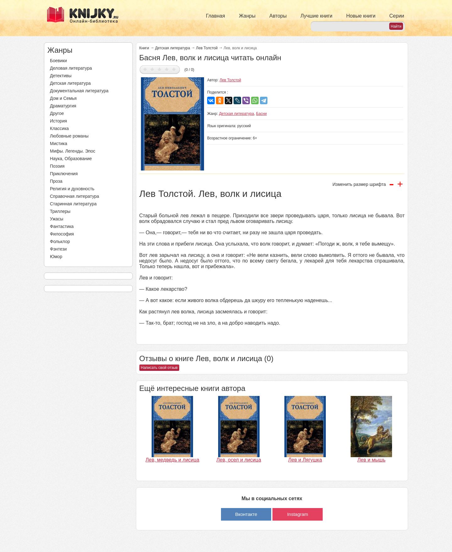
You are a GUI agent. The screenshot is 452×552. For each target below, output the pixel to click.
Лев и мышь (371, 460)
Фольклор (60, 241)
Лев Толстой (207, 48)
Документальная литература (79, 90)
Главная (215, 16)
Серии (396, 16)
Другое (57, 113)
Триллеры (60, 211)
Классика (59, 128)
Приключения (64, 173)
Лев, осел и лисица (238, 460)
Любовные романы (69, 135)
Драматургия (63, 105)
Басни (261, 113)
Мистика (58, 143)
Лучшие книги (316, 16)
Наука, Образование (71, 158)
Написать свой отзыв (159, 367)
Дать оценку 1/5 (145, 69)
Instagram (297, 514)
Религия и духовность (72, 188)
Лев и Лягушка (305, 460)
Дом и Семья (63, 98)
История (58, 120)
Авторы (278, 16)
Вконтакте (246, 514)
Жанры (247, 16)
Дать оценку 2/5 (152, 69)
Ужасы (56, 218)
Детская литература (70, 83)
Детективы (61, 75)
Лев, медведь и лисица (172, 460)
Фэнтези (58, 249)
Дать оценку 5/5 (174, 69)
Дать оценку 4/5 (167, 69)
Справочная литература (74, 196)
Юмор (56, 256)
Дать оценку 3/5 (159, 69)
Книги (144, 48)
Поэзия (57, 166)
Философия (62, 233)
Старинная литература (73, 203)
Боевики (58, 60)
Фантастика (62, 226)
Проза (56, 181)
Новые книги (360, 16)
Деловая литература (71, 68)
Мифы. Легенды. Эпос (72, 151)
